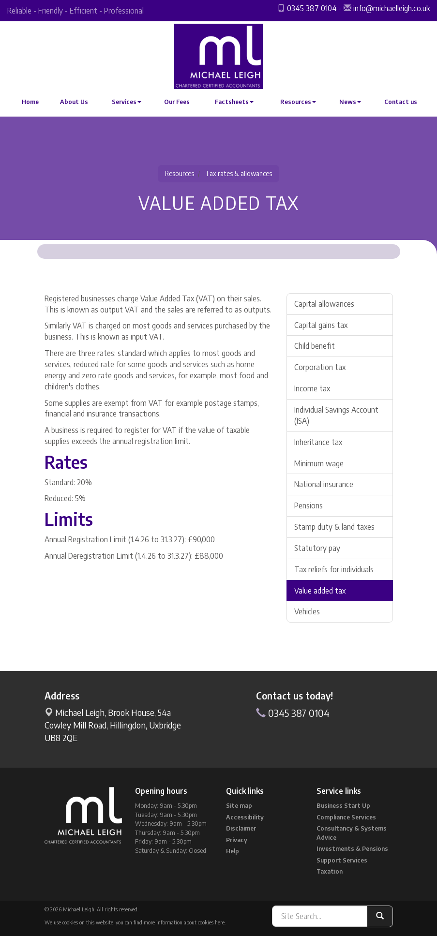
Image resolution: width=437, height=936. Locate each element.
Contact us (400, 101)
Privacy (236, 840)
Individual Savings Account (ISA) (336, 415)
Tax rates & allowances (238, 173)
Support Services (341, 860)
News (350, 101)
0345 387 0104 (312, 8)
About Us (74, 101)
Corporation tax (320, 367)
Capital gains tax (320, 325)
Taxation (329, 871)
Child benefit (314, 346)
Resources (298, 101)
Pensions (308, 505)
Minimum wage (319, 463)
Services (126, 101)
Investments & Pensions (352, 848)
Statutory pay (317, 548)
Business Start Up (343, 805)
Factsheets (234, 101)
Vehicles (307, 611)
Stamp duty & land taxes (334, 527)
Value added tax (320, 590)
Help (232, 851)
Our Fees (177, 101)
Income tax (312, 388)
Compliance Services (346, 817)
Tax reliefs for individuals (334, 569)
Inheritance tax (318, 442)
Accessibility (245, 817)
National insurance (323, 484)
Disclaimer (241, 828)
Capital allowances (324, 304)
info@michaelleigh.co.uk (391, 8)
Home (30, 101)
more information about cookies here (184, 922)
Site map (239, 805)
